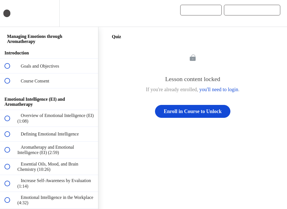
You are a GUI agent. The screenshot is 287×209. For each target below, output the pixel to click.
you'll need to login (218, 89)
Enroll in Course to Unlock (193, 111)
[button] (87, 13)
